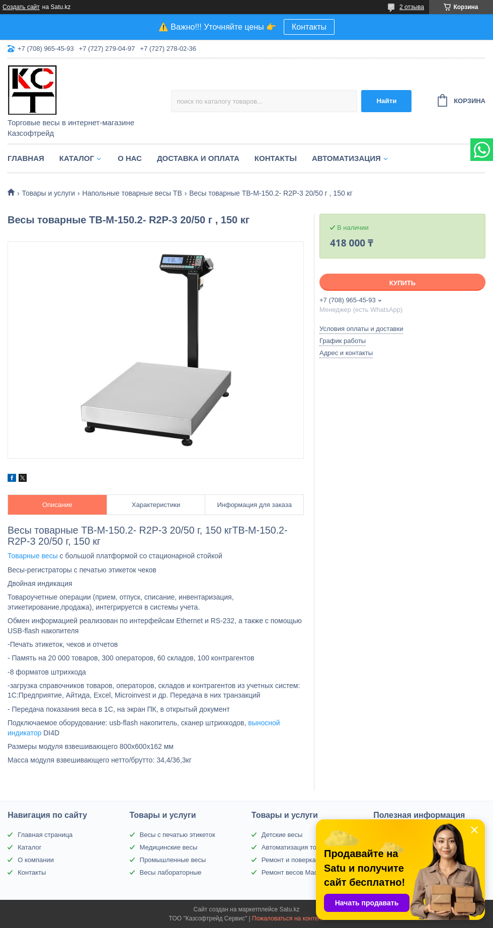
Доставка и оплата (198, 158)
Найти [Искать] (386, 101)
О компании (36, 860)
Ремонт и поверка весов (298, 860)
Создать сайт (21, 7)
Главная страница (45, 834)
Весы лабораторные (171, 872)
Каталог (76, 158)
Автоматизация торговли (299, 847)
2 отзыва (411, 7)
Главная (26, 158)
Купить (402, 283)
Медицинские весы (169, 847)
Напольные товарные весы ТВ (132, 193)
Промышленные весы (173, 860)
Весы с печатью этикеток (177, 834)
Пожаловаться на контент (288, 918)
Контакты (309, 27)
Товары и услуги (48, 193)
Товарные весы (33, 556)
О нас (130, 158)
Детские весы (282, 834)
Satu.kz (289, 909)
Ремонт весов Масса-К (296, 872)
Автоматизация (346, 158)
